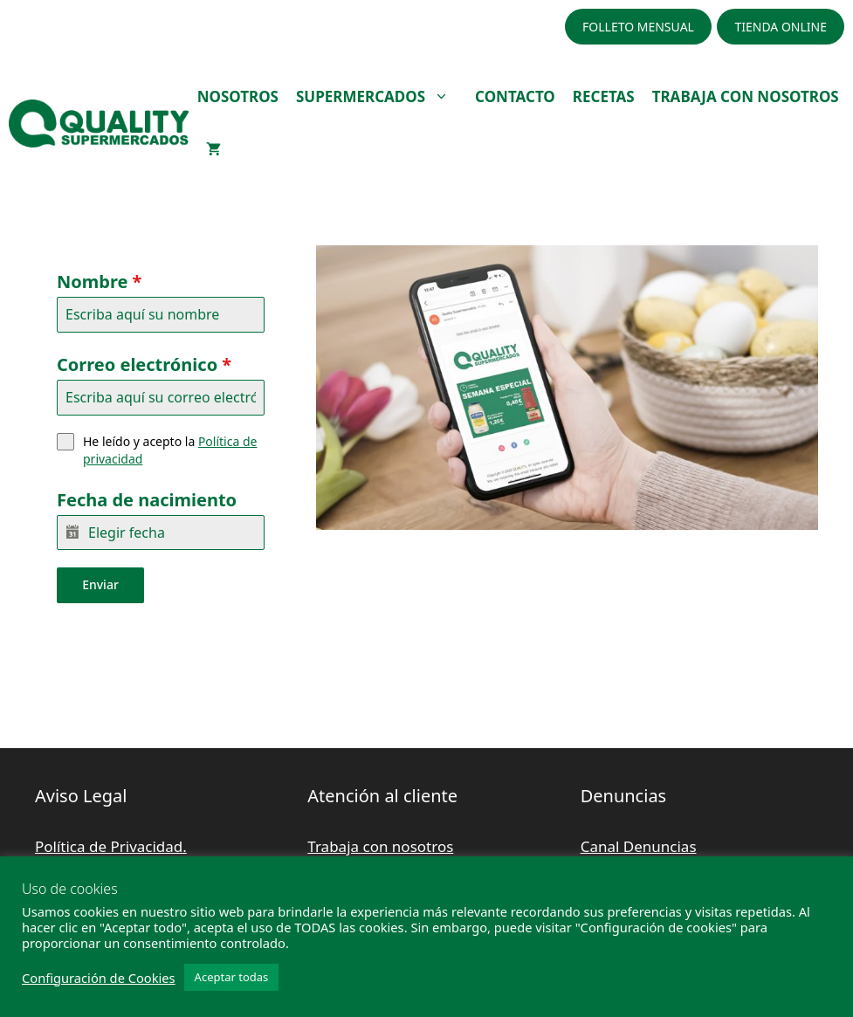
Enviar (100, 584)
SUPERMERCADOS (381, 97)
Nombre (99, 281)
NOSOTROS (238, 96)
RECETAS (604, 96)
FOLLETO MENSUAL (638, 26)
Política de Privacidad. (111, 845)
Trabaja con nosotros (380, 845)
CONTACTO (515, 96)
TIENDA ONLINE (780, 26)
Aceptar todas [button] (232, 977)
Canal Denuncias (639, 845)
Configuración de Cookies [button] (98, 978)
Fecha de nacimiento (147, 500)
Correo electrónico (144, 364)
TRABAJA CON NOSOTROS (745, 96)
